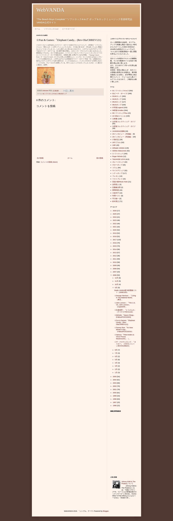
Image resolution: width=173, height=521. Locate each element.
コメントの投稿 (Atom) (48, 162)
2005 (115, 376)
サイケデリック (118, 170)
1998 (115, 399)
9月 (116, 287)
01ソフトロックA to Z (50, 94)
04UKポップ (116, 99)
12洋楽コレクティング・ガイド (124, 121)
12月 (117, 278)
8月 (116, 350)
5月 (116, 360)
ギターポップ (117, 165)
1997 (115, 402)
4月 (116, 363)
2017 (115, 240)
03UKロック (116, 96)
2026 (115, 211)
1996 (115, 405)
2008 (115, 269)
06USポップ (62, 94)
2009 (115, 265)
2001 (115, 389)
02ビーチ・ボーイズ (119, 93)
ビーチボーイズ (68, 29)
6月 (116, 356)
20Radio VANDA (118, 148)
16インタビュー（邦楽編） (122, 137)
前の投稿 (99, 158)
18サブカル (116, 142)
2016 (115, 243)
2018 (115, 236)
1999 (115, 396)
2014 (115, 249)
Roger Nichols (117, 156)
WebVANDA (50, 10)
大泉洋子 (115, 193)
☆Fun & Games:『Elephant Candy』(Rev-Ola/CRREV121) (124, 322)
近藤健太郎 (116, 187)
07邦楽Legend (117, 107)
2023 (115, 220)
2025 (115, 214)
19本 (114, 145)
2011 (115, 259)
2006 (115, 275)
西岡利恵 (115, 190)
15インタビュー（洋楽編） (122, 134)
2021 (115, 227)
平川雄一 (115, 198)
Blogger (106, 511)
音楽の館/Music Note (120, 182)
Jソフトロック (117, 154)
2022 (115, 223)
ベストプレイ (117, 179)
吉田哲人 (115, 184)
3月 (116, 366)
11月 (117, 281)
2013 (115, 252)
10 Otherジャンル (118, 116)
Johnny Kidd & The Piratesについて (128, 482)
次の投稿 (40, 158)
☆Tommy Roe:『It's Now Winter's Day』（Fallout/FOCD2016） (123, 329)
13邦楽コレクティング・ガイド (124, 126)
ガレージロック (118, 162)
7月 (116, 353)
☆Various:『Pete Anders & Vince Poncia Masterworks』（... (124, 337)
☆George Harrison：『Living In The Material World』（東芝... (125, 297)
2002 (115, 386)
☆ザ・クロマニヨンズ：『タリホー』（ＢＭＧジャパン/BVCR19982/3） (125, 344)
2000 (115, 393)
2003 (115, 383)
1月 (116, 372)
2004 (115, 380)
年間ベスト (116, 196)
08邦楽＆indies (117, 110)
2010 (115, 262)
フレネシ (115, 176)
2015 (115, 246)
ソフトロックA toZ (51, 29)
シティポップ (117, 173)
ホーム (37, 29)
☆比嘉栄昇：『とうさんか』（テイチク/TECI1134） (125, 311)
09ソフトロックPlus (119, 113)
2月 (116, 369)
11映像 (115, 119)
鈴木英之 (115, 201)
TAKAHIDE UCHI (118, 159)
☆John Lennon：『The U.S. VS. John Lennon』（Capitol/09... (124, 305)
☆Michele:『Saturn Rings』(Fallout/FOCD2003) (124, 316)
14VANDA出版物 (118, 131)
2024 (115, 217)
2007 (115, 272)
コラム (114, 168)
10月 (117, 284)
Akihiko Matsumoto (119, 151)
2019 (115, 233)
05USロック (116, 102)
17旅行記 (115, 139)
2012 (115, 256)
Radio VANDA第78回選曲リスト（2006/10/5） (125, 291)
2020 (115, 230)
